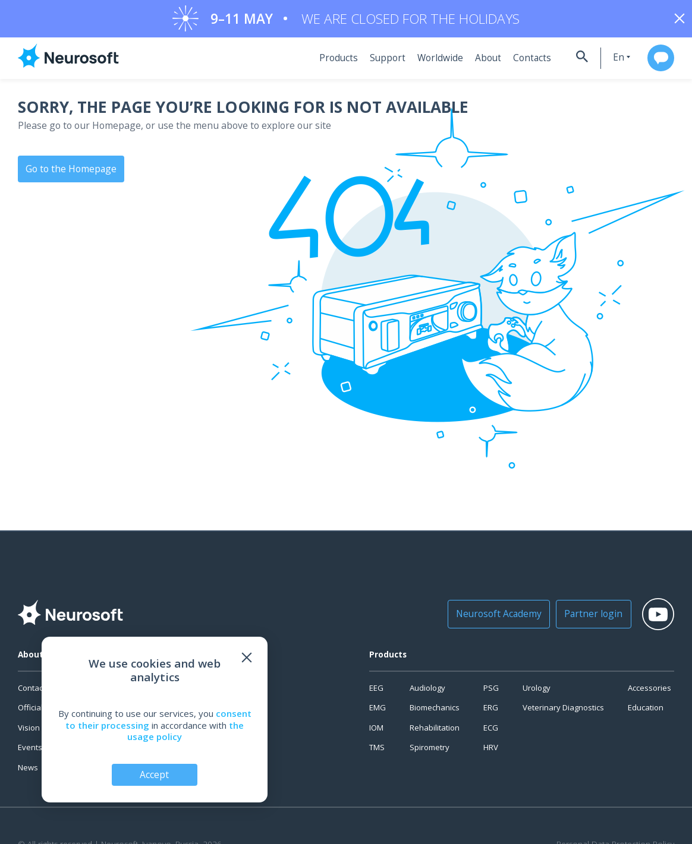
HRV (490, 751)
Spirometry (429, 751)
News (28, 771)
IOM (376, 731)
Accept (155, 774)
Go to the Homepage (69, 172)
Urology (537, 692)
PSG (491, 692)
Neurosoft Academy (492, 618)
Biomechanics (435, 711)
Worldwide (430, 62)
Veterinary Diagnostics (563, 711)
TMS (377, 751)
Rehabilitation (435, 731)
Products (332, 62)
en (608, 61)
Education (645, 711)
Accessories (649, 692)
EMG (377, 711)
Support (379, 62)
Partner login (581, 618)
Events (30, 751)
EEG (376, 692)
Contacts (518, 62)
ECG (490, 731)
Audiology (427, 692)
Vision (29, 731)
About (476, 62)
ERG (490, 711)
